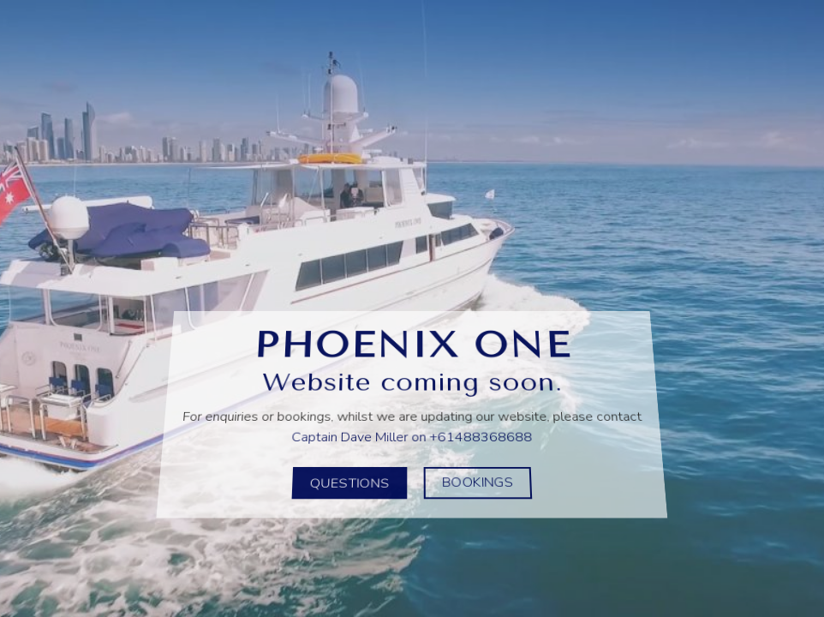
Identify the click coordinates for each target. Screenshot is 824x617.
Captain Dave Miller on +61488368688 (412, 435)
